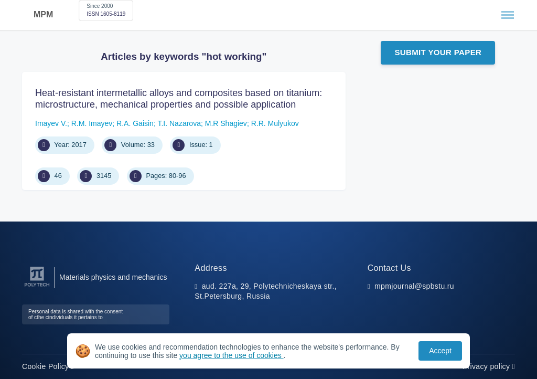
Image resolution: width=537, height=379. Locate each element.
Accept (440, 350)
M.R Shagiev (226, 123)
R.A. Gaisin (135, 123)
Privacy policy (489, 366)
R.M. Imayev (92, 123)
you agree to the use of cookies (231, 355)
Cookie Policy (48, 366)
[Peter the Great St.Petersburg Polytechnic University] (37, 286)
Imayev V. (51, 123)
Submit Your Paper (437, 52)
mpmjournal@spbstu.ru (414, 286)
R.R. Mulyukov (275, 123)
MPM (43, 14)
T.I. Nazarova (178, 123)
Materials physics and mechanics (113, 277)
